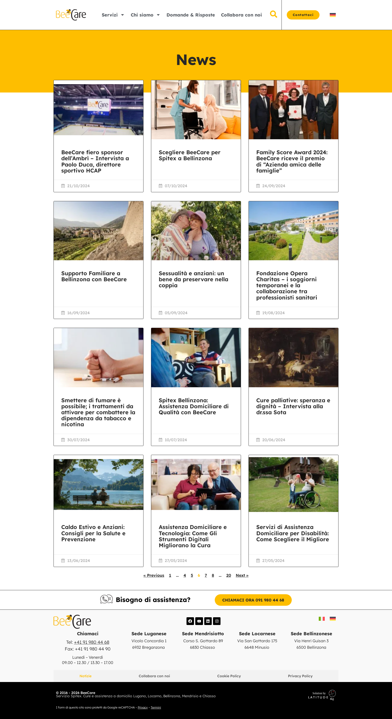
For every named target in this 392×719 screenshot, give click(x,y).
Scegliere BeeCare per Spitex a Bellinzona (189, 155)
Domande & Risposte (190, 15)
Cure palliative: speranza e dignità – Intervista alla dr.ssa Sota (293, 406)
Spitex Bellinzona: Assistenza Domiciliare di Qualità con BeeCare (194, 406)
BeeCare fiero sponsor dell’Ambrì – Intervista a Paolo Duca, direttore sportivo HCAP (95, 161)
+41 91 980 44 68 (91, 642)
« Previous (154, 575)
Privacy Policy (300, 676)
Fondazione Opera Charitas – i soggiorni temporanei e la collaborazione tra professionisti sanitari (286, 285)
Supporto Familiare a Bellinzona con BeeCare (94, 276)
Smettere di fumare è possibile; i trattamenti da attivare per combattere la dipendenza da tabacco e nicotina (98, 412)
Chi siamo (145, 15)
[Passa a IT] (321, 618)
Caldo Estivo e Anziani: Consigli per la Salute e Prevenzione (93, 533)
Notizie (86, 676)
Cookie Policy (229, 676)
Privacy (143, 707)
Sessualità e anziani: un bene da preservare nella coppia (193, 279)
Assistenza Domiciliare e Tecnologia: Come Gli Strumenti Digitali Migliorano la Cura (193, 536)
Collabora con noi (241, 15)
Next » (242, 575)
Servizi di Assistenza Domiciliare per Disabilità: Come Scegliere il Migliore (292, 533)
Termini (156, 707)
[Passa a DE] (332, 14)
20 (228, 575)
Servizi (113, 15)
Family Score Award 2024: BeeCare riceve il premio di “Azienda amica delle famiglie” (292, 161)
